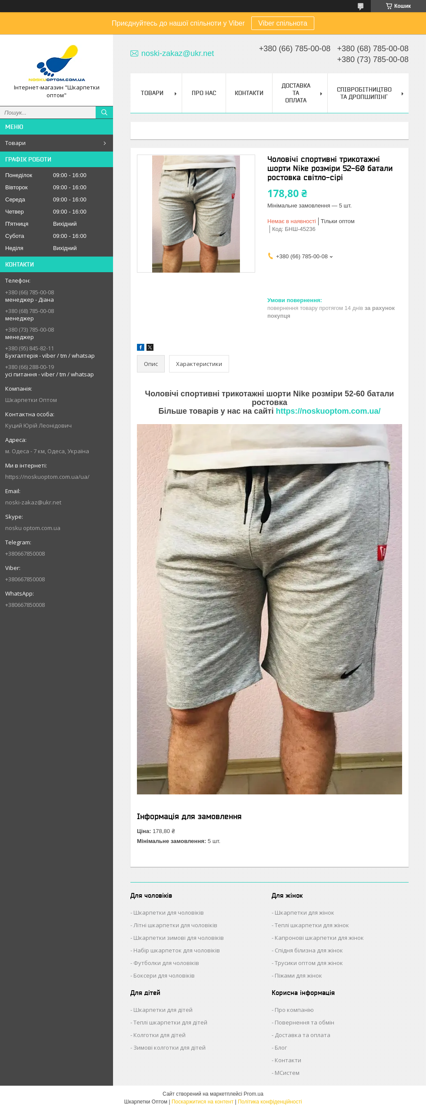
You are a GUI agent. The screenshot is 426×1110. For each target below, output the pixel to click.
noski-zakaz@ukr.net (33, 502)
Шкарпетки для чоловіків (168, 912)
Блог (281, 1047)
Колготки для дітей (159, 1035)
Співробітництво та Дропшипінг (364, 93)
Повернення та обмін (304, 1022)
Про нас (204, 92)
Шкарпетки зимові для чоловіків (178, 938)
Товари (15, 143)
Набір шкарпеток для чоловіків (176, 950)
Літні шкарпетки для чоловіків (175, 925)
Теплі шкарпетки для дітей (170, 1022)
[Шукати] (104, 112)
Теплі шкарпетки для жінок (312, 925)
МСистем (287, 1073)
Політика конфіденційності (270, 1102)
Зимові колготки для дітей (169, 1047)
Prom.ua (253, 1094)
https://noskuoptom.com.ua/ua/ (47, 477)
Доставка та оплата (302, 1035)
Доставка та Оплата (296, 93)
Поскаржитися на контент (202, 1102)
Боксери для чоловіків (164, 975)
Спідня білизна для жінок (309, 950)
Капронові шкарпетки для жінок (319, 938)
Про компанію (294, 1010)
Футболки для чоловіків (166, 963)
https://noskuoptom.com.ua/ (328, 411)
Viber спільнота (282, 23)
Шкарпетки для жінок (304, 912)
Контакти (249, 92)
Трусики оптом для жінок (309, 963)
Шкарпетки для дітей (163, 1010)
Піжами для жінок (298, 975)
